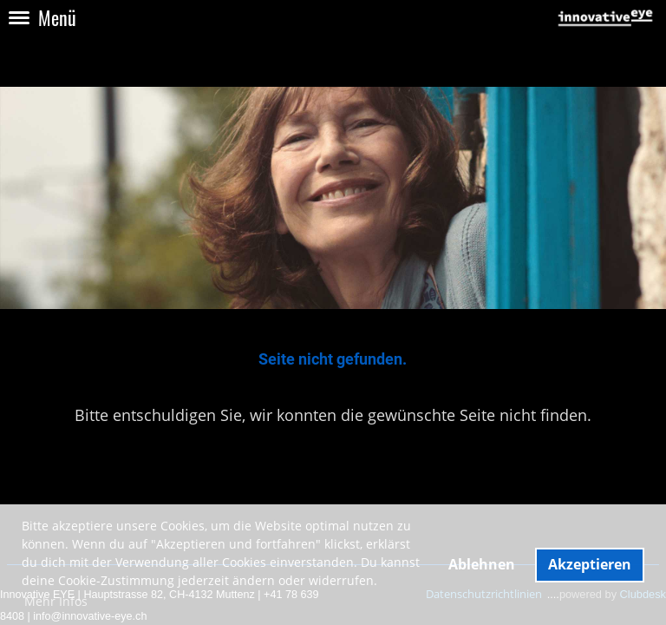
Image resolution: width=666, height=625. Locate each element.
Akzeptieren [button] (589, 564)
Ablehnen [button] (481, 564)
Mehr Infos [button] (56, 601)
